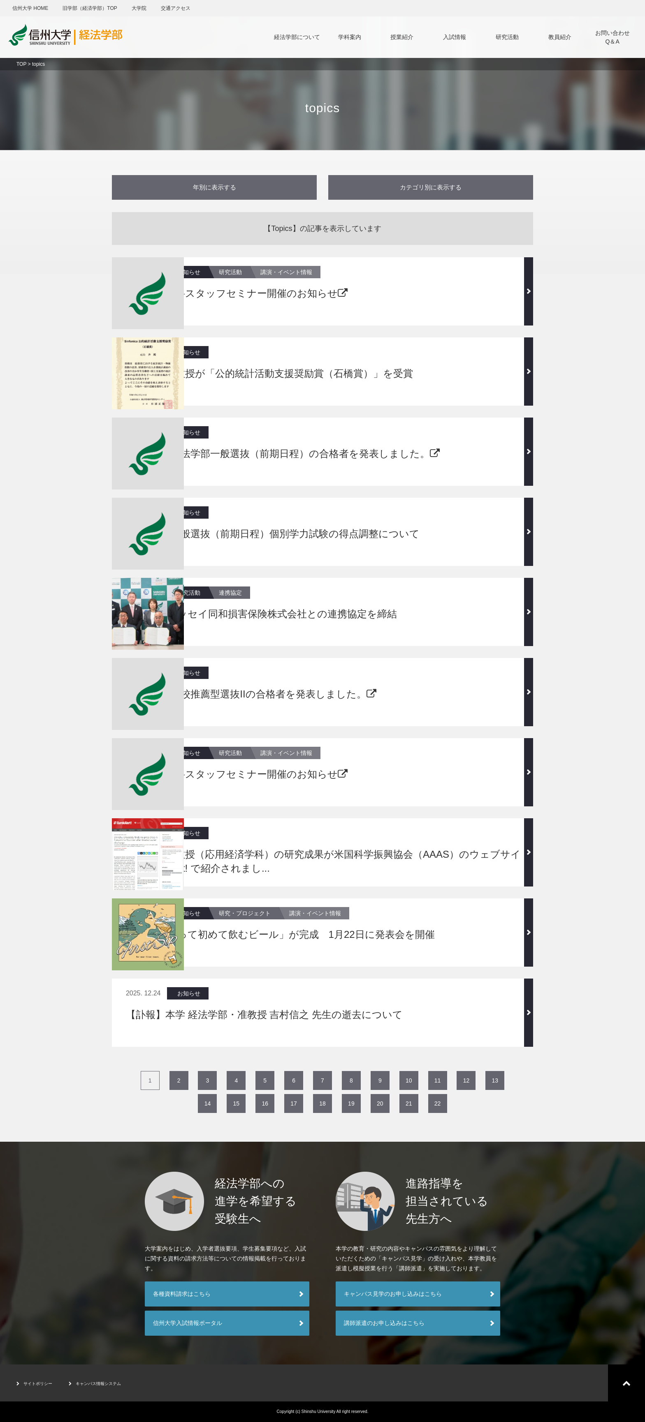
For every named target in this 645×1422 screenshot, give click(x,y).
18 (322, 1103)
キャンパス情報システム (115, 1383)
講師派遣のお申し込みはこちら (384, 1323)
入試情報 (454, 37)
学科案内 (349, 37)
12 (466, 1080)
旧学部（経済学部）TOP (90, 8)
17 (293, 1103)
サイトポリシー (40, 1383)
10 (409, 1080)
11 (437, 1080)
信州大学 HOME (30, 8)
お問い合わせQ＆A (612, 37)
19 (351, 1103)
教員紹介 (559, 37)
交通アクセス (175, 8)
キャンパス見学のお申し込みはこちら (393, 1293)
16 (265, 1103)
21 (409, 1103)
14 (207, 1103)
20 (380, 1103)
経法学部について (297, 37)
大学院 (139, 8)
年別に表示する (214, 187)
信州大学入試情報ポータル (187, 1323)
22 (437, 1103)
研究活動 (507, 37)
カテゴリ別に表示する (431, 187)
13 (495, 1080)
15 (236, 1103)
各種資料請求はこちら (182, 1293)
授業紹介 (401, 37)
